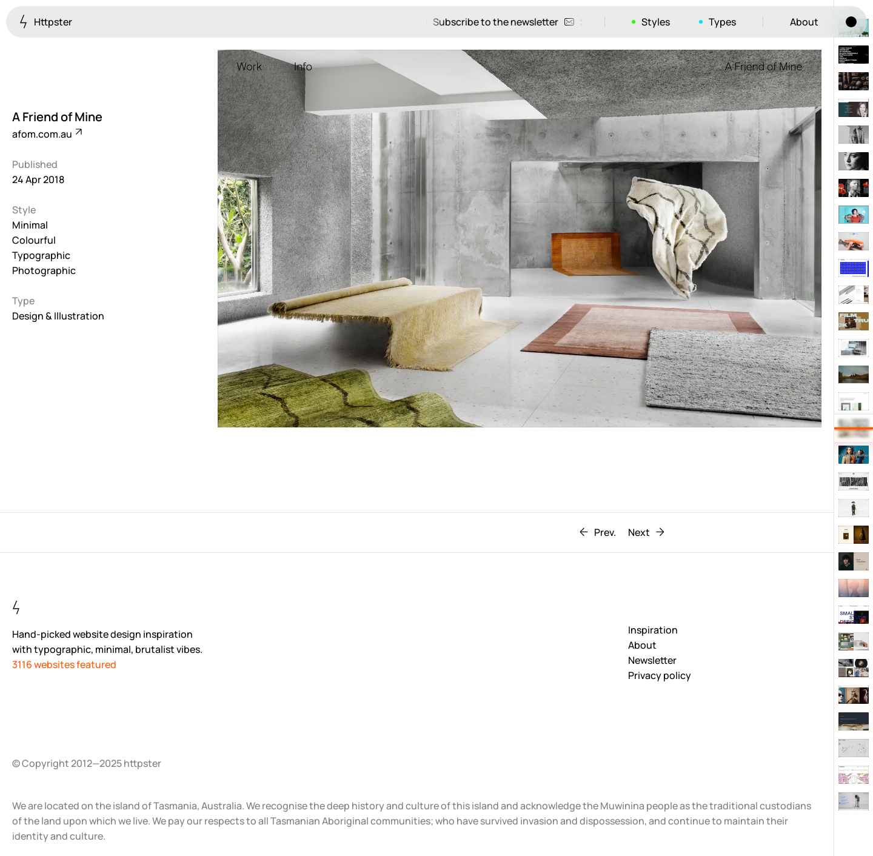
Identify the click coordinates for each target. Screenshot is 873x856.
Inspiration (653, 630)
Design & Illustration (58, 316)
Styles (655, 21)
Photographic (44, 270)
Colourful (34, 240)
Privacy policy (659, 675)
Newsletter (652, 660)
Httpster (45, 21)
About (804, 21)
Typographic (41, 255)
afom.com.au (46, 134)
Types (722, 21)
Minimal (30, 225)
